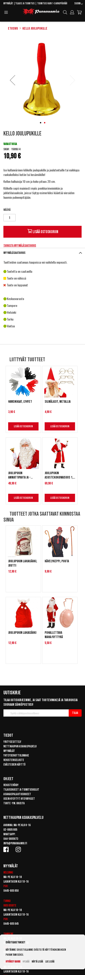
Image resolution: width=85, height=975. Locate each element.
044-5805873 (10, 839)
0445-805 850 (11, 891)
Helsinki (8, 872)
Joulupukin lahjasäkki (22, 633)
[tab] (42, 253)
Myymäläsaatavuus (14, 253)
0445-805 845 (11, 924)
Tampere (8, 934)
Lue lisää (49, 961)
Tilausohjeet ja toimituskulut (21, 790)
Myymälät (8, 3)
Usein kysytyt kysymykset (19, 799)
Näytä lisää (37, 961)
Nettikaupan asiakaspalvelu (19, 746)
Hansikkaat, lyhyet (20, 402)
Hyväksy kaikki (13, 961)
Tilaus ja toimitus (25, 3)
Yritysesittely (12, 742)
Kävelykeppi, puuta (57, 561)
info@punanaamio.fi (15, 843)
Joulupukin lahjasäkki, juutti (22, 563)
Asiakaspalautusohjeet (17, 794)
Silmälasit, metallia (57, 402)
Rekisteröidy (11, 785)
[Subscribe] (75, 713)
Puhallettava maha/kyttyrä (54, 635)
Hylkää (26, 961)
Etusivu (13, 28)
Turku (6, 901)
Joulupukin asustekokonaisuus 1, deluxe (59, 475)
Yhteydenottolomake (16, 755)
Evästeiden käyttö (14, 764)
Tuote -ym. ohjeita (14, 803)
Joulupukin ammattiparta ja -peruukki (19, 475)
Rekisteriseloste (13, 760)
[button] (78, 4)
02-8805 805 (10, 830)
